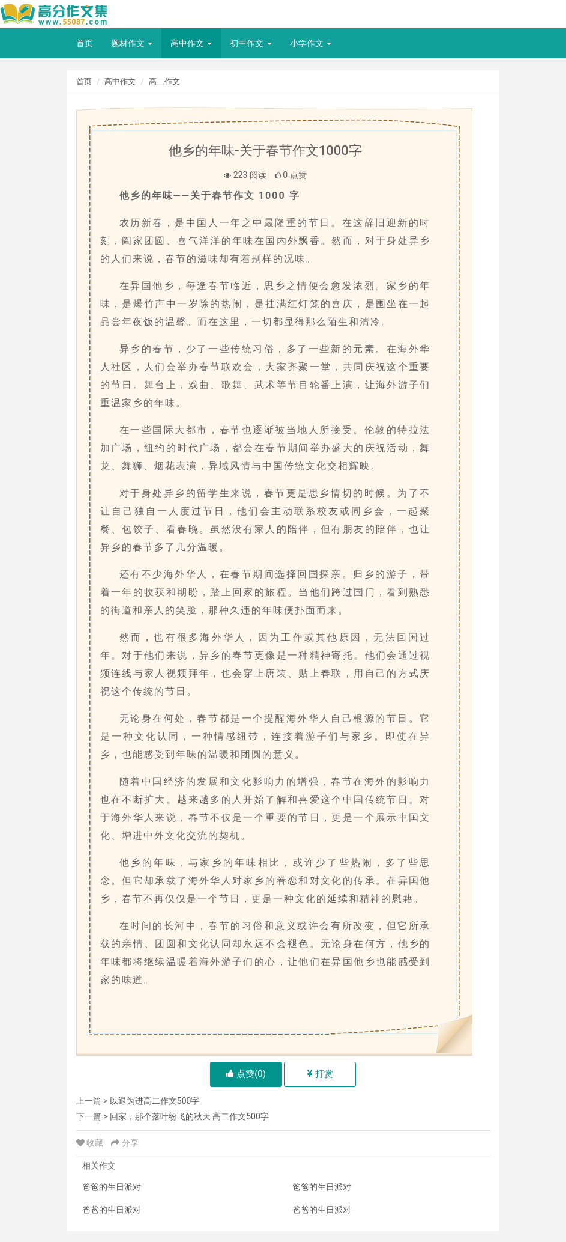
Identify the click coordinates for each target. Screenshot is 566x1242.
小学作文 (310, 43)
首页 (84, 43)
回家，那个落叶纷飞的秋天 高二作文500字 (189, 1116)
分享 (124, 1143)
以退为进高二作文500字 (155, 1101)
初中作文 (250, 43)
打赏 (320, 1073)
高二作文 (164, 81)
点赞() (246, 1073)
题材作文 (131, 43)
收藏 (91, 1143)
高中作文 (191, 43)
